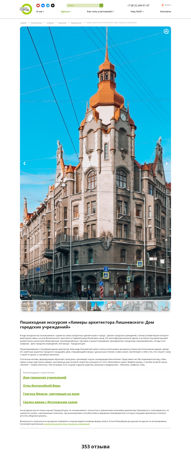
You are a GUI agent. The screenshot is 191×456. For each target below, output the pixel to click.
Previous (24, 163)
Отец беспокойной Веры (41, 385)
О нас (39, 11)
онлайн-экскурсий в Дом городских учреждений (66, 424)
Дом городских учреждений (44, 377)
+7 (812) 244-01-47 (138, 5)
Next (166, 163)
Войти (168, 5)
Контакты (165, 11)
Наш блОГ (137, 11)
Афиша (65, 11)
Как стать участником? (100, 11)
